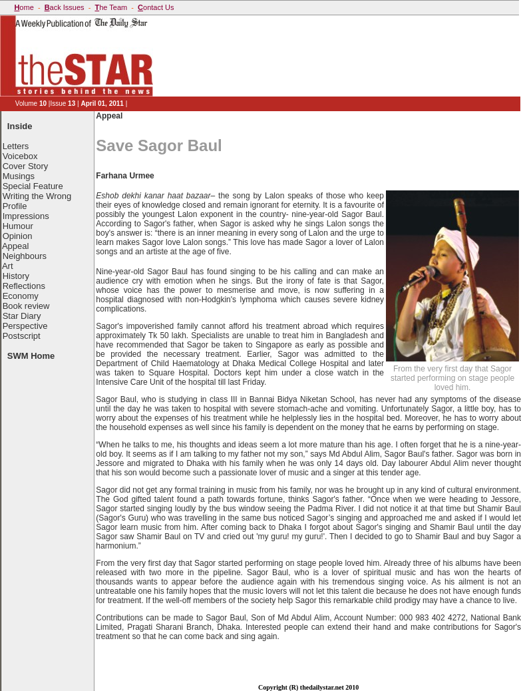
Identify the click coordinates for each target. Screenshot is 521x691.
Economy (21, 296)
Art (7, 266)
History (16, 276)
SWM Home (31, 356)
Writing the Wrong (37, 196)
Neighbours (25, 256)
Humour (18, 226)
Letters (16, 146)
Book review (26, 306)
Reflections (24, 286)
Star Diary (22, 316)
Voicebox (20, 156)
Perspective (25, 326)
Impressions (26, 216)
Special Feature (33, 186)
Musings (19, 176)
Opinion (18, 236)
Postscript (22, 336)
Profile (15, 206)
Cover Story (26, 166)
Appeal (15, 246)
